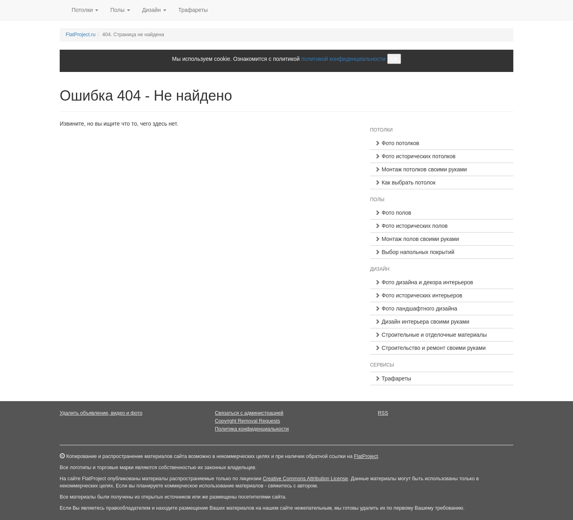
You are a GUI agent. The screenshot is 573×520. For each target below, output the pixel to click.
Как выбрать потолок (405, 182)
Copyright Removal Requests (247, 421)
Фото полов (393, 213)
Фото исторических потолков (415, 156)
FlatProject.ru (81, 34)
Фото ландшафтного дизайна (416, 308)
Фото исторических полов (411, 226)
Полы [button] (120, 10)
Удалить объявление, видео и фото (101, 413)
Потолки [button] (85, 10)
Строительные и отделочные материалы (431, 335)
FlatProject (366, 456)
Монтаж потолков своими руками (421, 169)
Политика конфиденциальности (252, 429)
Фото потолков (397, 143)
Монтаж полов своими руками (417, 239)
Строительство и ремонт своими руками (430, 348)
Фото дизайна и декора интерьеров (424, 282)
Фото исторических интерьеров (418, 295)
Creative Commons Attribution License (305, 478)
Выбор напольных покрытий (414, 252)
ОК (394, 59)
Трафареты (193, 10)
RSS (383, 413)
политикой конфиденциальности (343, 59)
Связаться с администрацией (249, 413)
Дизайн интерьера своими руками (422, 321)
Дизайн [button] (154, 10)
